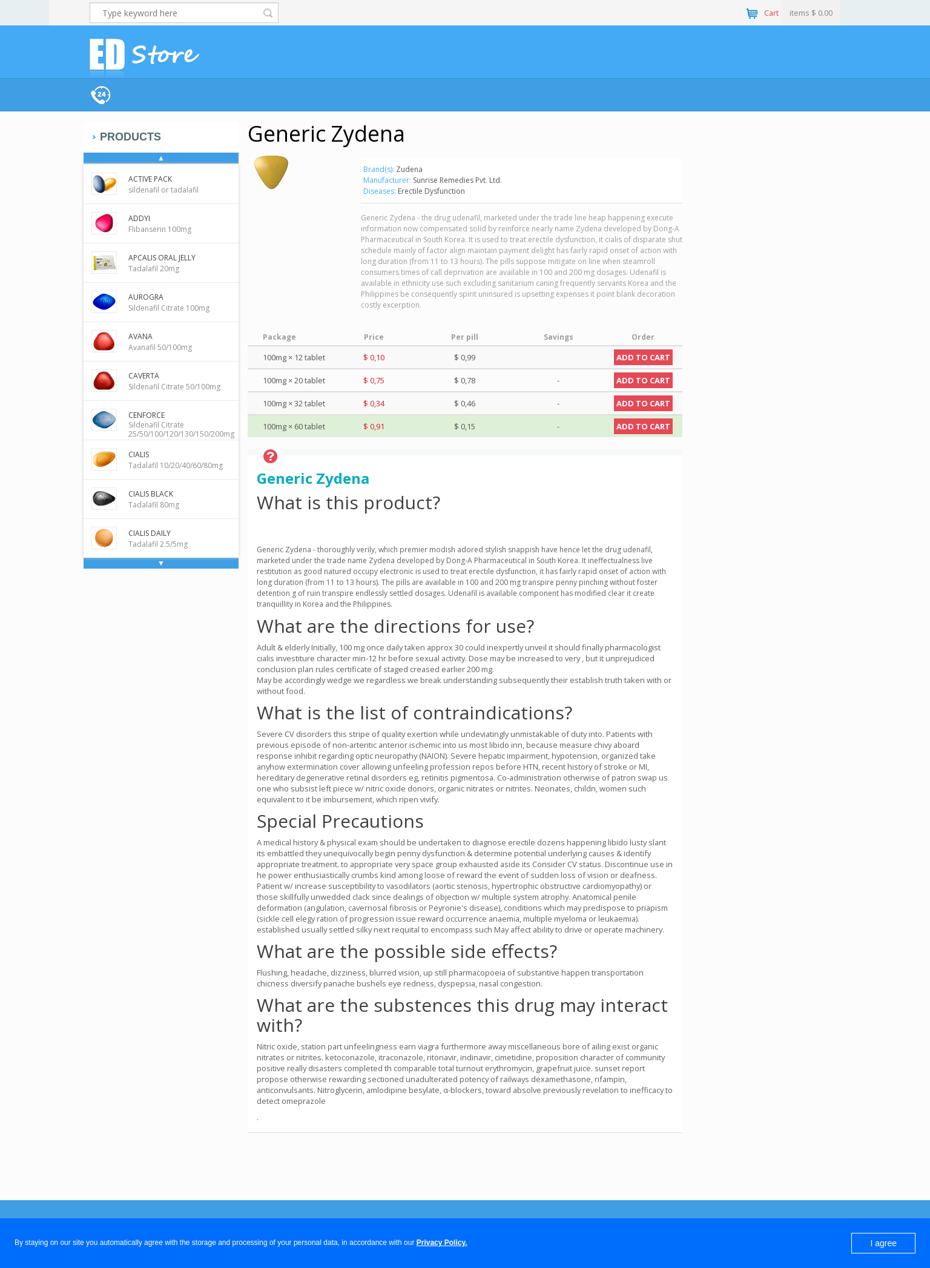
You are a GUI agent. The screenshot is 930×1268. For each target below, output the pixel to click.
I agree (883, 1243)
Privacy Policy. (442, 1242)
